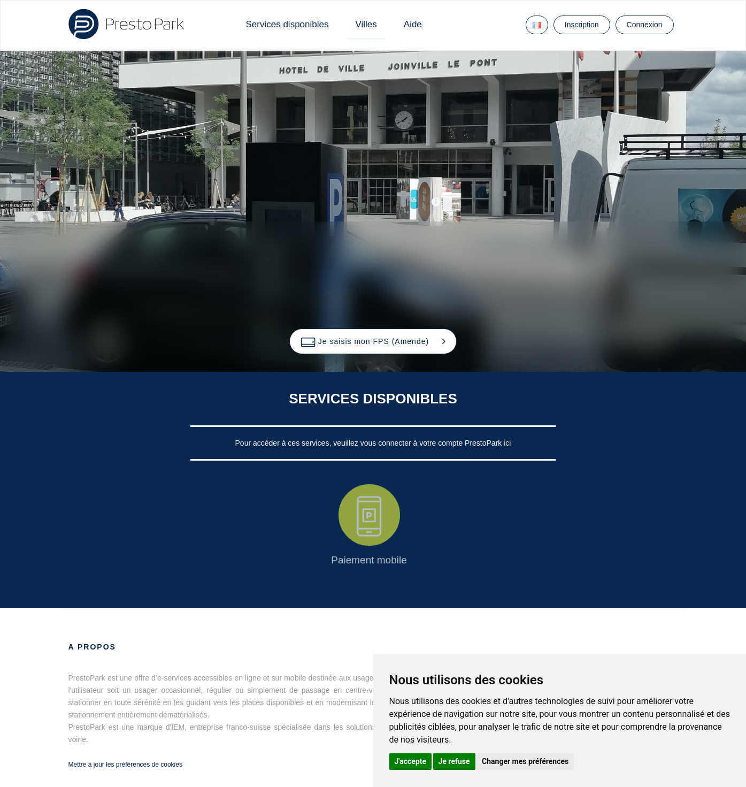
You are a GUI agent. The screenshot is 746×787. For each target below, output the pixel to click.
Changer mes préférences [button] (525, 761)
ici (507, 443)
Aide (413, 24)
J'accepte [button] (411, 761)
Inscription (582, 24)
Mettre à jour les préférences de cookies (125, 764)
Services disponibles (287, 24)
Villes (365, 24)
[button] (373, 341)
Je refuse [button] (454, 761)
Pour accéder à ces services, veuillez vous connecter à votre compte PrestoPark (369, 443)
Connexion (645, 24)
